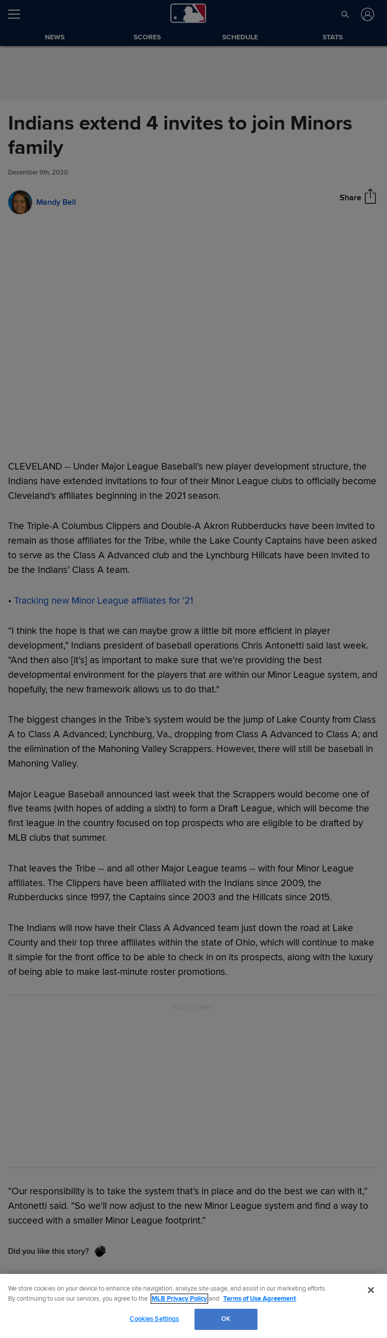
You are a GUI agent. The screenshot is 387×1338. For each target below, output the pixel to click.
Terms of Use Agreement (259, 1299)
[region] (193, 1306)
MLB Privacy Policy (179, 1299)
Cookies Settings (154, 1319)
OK (225, 1319)
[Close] (371, 1290)
